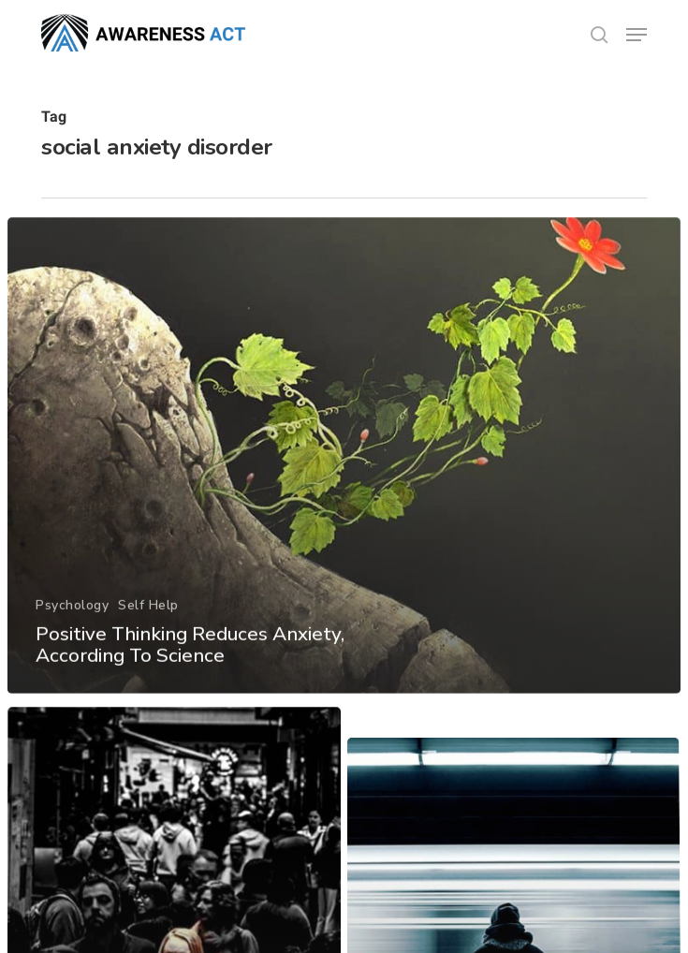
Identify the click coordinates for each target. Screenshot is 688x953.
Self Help (148, 626)
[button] (636, 34)
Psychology (71, 626)
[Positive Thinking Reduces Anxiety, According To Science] (344, 477)
